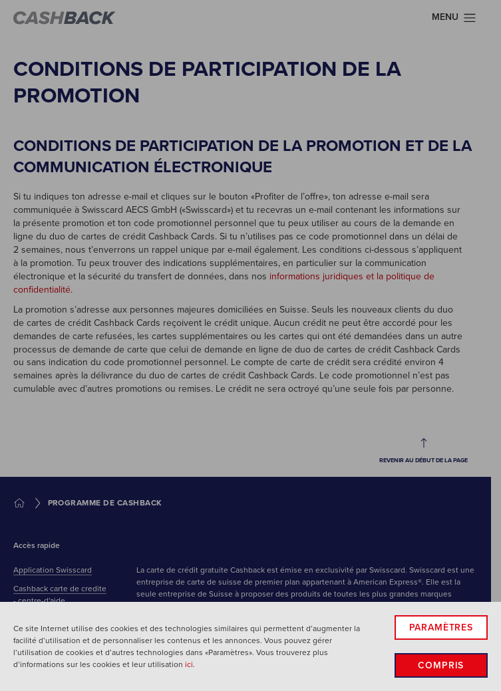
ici (189, 664)
